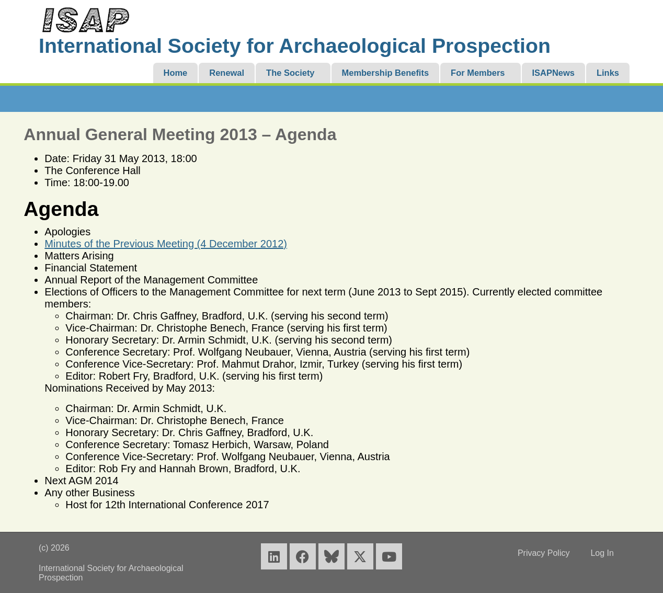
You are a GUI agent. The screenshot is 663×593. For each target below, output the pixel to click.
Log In (601, 553)
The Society (290, 72)
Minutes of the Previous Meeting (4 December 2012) (165, 243)
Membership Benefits (385, 72)
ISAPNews (553, 72)
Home (176, 72)
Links (608, 72)
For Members (478, 72)
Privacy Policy (544, 553)
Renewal (226, 72)
